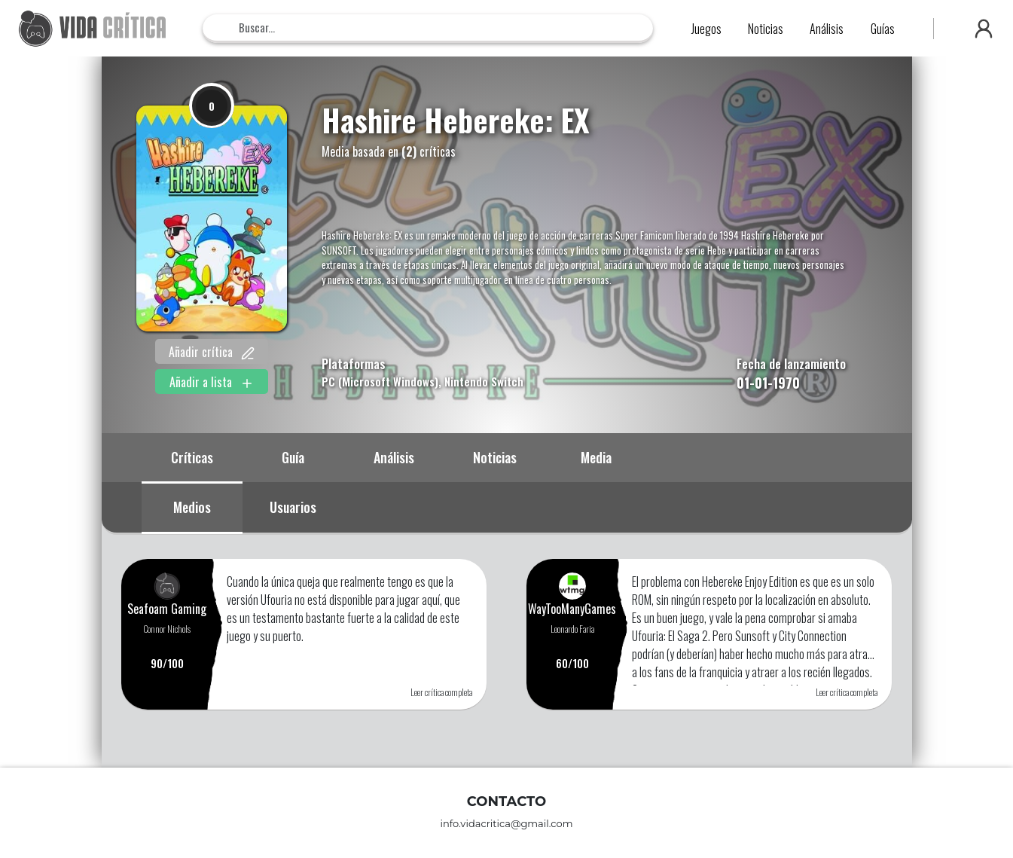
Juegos (706, 29)
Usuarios (293, 507)
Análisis (827, 29)
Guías (883, 29)
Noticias (765, 29)
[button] (983, 28)
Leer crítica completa (441, 691)
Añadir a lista (211, 382)
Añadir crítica (212, 352)
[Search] (428, 27)
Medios (192, 507)
